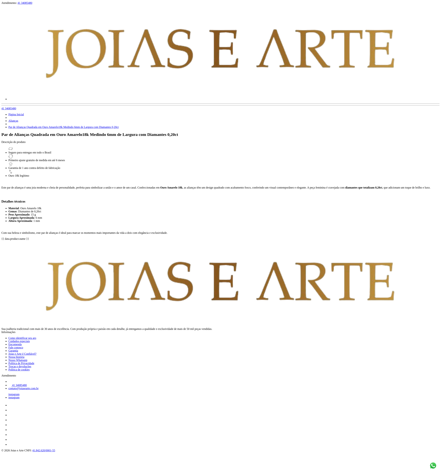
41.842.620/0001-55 (43, 450)
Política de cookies (19, 369)
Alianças (13, 120)
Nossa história (16, 356)
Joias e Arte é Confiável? (22, 353)
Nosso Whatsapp (17, 360)
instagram (13, 394)
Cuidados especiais (19, 341)
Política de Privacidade (21, 363)
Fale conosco (15, 347)
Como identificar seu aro (22, 338)
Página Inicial (16, 114)
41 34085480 (25, 2)
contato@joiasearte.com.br (23, 388)
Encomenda (15, 344)
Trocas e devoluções (19, 366)
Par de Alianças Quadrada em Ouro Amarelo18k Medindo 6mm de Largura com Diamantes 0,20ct (63, 127)
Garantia (13, 350)
